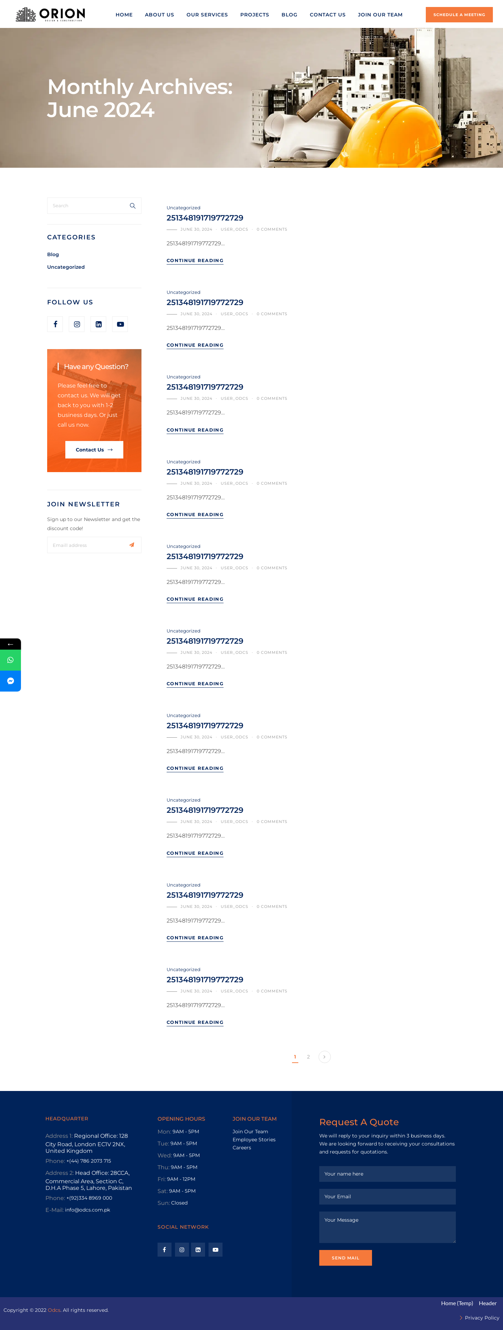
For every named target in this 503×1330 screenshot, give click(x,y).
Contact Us (90, 450)
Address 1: (59, 1136)
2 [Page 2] (308, 1057)
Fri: (162, 1179)
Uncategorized (66, 267)
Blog (53, 254)
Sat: (163, 1191)
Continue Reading (195, 260)
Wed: (165, 1155)
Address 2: (59, 1173)
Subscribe (131, 545)
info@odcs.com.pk (87, 1210)
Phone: (55, 1161)
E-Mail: (54, 1210)
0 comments (272, 229)
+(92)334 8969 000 (89, 1198)
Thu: (163, 1167)
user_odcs (234, 229)
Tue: (163, 1143)
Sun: (164, 1203)
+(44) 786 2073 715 (88, 1161)
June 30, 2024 (196, 229)
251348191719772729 (205, 218)
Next (325, 1057)
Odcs (54, 1310)
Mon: (164, 1131)
